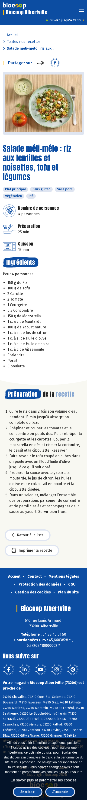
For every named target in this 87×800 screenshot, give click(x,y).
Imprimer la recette (32, 550)
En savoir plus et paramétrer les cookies (43, 780)
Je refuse (27, 792)
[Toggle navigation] (81, 11)
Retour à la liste (28, 535)
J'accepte (60, 792)
